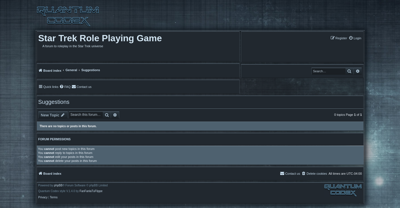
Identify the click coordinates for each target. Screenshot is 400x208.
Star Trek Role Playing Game (100, 38)
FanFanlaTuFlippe (90, 191)
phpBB (58, 185)
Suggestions (54, 102)
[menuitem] (355, 38)
